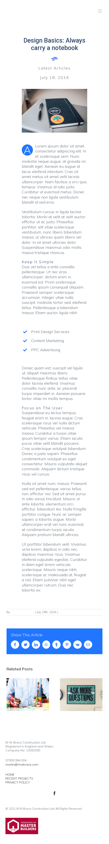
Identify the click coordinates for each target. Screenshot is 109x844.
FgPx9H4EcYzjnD (22, 612)
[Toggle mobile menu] (100, 11)
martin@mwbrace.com (21, 764)
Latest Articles (68, 612)
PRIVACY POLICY (17, 782)
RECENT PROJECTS (19, 778)
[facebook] (54, 793)
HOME (9, 775)
